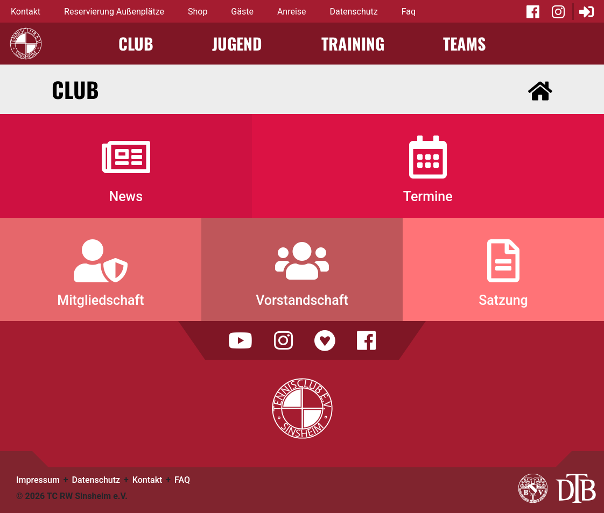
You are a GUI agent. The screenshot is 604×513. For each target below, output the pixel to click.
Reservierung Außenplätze (114, 11)
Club (135, 43)
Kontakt (25, 11)
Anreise (291, 11)
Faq (409, 11)
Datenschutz (354, 11)
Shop (197, 11)
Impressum (38, 480)
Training (352, 43)
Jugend (237, 43)
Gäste (242, 11)
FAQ (182, 480)
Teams (464, 43)
